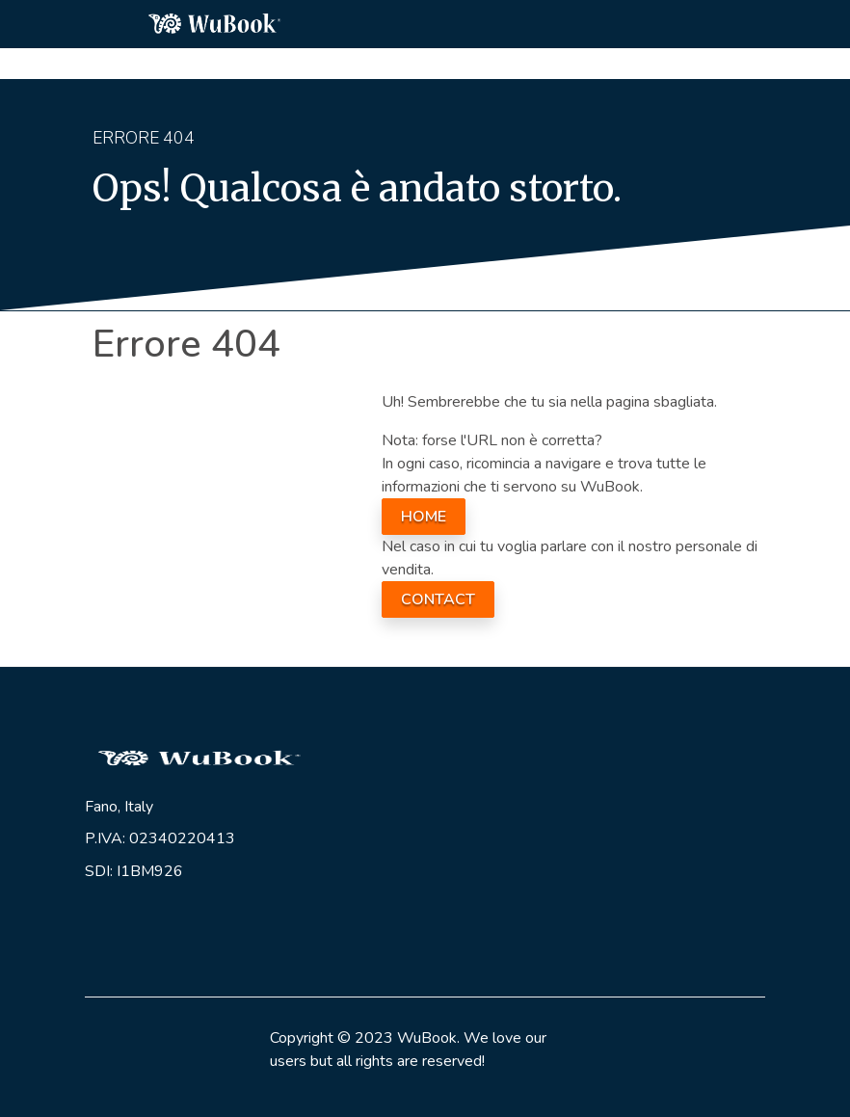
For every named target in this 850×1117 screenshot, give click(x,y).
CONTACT (438, 599)
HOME (423, 516)
